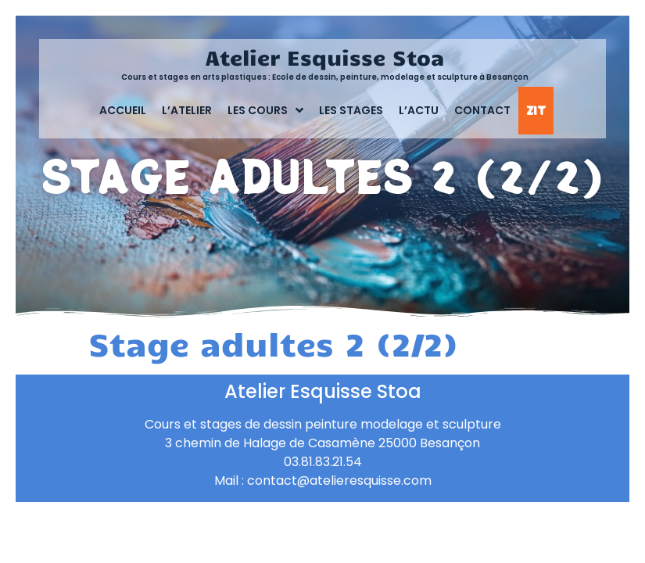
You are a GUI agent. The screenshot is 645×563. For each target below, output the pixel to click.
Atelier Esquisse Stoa (325, 57)
